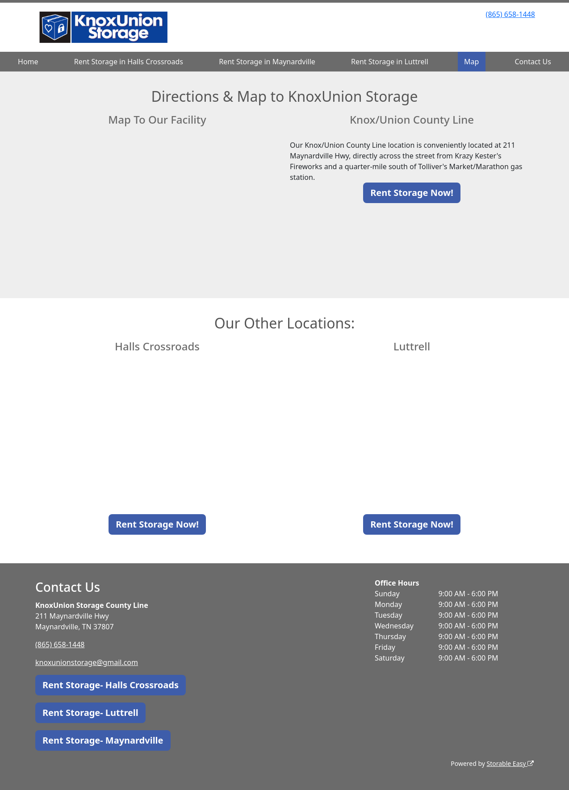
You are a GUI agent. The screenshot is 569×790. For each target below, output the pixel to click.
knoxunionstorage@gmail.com (86, 662)
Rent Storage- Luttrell (90, 713)
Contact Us (533, 62)
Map (471, 62)
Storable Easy (510, 763)
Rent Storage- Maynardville (102, 740)
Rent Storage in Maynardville (267, 62)
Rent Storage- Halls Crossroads (110, 685)
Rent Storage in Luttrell (389, 62)
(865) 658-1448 (510, 14)
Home (28, 62)
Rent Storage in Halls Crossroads (128, 62)
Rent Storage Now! (411, 193)
